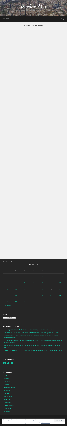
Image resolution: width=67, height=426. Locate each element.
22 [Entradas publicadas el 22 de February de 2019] (42, 295)
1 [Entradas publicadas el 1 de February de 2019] (42, 276)
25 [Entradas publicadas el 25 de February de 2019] (7, 301)
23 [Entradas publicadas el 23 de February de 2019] (51, 295)
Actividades (8, 396)
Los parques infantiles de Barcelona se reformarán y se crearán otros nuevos (29, 330)
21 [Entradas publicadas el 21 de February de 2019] (33, 295)
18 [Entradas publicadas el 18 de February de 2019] (7, 295)
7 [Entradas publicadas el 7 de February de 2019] (33, 283)
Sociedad (7, 382)
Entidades (7, 390)
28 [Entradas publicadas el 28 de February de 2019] (33, 301)
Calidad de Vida (9, 405)
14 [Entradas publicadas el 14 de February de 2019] (33, 289)
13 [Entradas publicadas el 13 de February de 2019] (24, 289)
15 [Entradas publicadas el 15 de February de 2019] (42, 289)
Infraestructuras (9, 387)
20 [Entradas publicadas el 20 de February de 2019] (24, 295)
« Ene (4, 306)
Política (6, 385)
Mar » (9, 306)
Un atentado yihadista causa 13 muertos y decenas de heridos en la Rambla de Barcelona (33, 350)
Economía (7, 399)
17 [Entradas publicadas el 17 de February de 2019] (60, 289)
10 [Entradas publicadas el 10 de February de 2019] (60, 283)
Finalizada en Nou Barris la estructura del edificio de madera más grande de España (31, 333)
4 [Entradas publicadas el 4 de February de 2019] (7, 283)
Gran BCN (7, 411)
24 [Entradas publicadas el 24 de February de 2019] (60, 295)
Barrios (6, 379)
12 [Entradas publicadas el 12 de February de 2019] (16, 289)
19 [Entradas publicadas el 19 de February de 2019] (16, 295)
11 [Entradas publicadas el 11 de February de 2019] (7, 289)
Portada (6, 376)
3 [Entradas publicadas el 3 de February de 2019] (59, 276)
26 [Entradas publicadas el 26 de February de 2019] (16, 301)
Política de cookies (45, 423)
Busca (62, 19)
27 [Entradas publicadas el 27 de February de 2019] (24, 301)
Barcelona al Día (33, 6)
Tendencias (7, 408)
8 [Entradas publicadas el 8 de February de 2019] (42, 283)
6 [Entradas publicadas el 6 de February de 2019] (24, 283)
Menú (8, 19)
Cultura (6, 393)
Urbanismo (7, 402)
